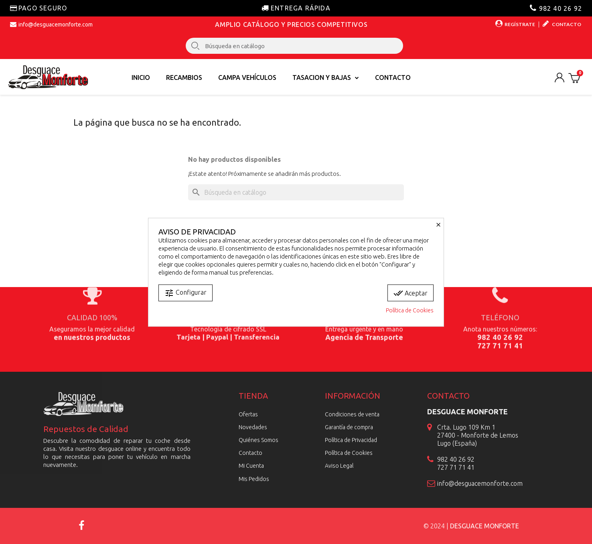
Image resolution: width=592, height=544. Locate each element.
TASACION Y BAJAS (325, 77)
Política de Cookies (410, 310)
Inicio (141, 77)
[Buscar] (296, 192)
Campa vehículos (247, 77)
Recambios (184, 77)
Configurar (185, 292)
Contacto (393, 77)
